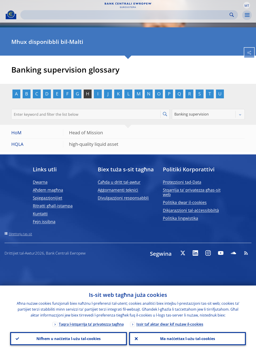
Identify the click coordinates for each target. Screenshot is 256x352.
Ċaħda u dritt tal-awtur (119, 182)
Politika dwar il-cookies (185, 202)
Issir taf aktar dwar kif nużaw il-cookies (169, 324)
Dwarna (40, 182)
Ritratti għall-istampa (53, 205)
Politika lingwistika (180, 218)
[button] (246, 5)
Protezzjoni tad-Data (182, 182)
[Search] (125, 15)
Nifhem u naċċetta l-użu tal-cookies (68, 338)
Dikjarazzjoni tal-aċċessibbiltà (191, 210)
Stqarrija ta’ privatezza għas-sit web (191, 192)
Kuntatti (40, 213)
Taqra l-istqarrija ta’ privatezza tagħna (91, 324)
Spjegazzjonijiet (47, 198)
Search (231, 15)
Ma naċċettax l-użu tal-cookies (187, 338)
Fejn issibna (44, 221)
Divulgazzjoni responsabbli (123, 198)
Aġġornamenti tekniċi (118, 190)
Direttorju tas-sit (20, 234)
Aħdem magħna (48, 190)
